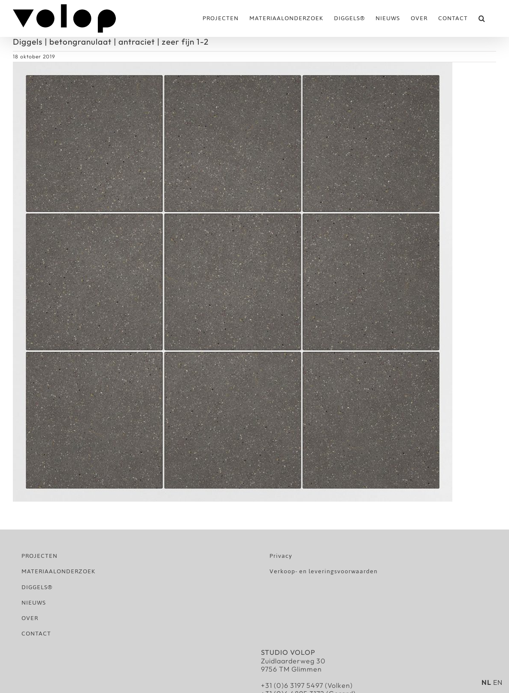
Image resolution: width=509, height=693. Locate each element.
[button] (482, 18)
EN (498, 682)
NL (486, 682)
